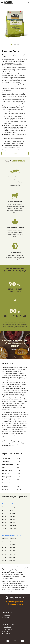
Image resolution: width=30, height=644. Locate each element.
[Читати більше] (15, 350)
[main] (15, 100)
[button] (2, 2)
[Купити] (15, 153)
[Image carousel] (15, 25)
